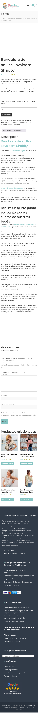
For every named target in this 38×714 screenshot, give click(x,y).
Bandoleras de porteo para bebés (15, 673)
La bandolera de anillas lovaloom (12, 188)
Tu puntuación (6, 372)
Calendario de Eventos (12, 641)
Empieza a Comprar (11, 579)
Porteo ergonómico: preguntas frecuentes (19, 576)
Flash (15, 707)
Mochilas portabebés (11, 670)
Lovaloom (16, 125)
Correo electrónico (8, 404)
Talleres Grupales (10, 635)
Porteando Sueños (10, 676)
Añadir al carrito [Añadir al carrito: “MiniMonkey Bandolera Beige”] (7, 464)
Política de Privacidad (11, 585)
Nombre (4, 395)
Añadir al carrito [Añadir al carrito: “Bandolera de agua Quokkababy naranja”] (26, 464)
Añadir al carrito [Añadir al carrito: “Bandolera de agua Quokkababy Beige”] (26, 499)
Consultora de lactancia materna (15, 638)
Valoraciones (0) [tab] (18, 130)
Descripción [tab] (7, 130)
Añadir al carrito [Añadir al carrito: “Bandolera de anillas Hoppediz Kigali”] (7, 499)
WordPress (19, 709)
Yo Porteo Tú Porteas (19, 705)
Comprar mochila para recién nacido (16, 608)
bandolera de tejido (17, 151)
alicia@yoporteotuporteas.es (15, 553)
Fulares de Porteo (10, 666)
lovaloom (4, 125)
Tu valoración (6, 374)
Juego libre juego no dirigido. (14, 621)
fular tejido (28, 122)
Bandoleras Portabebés (15, 18)
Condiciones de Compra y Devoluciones (18, 582)
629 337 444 (9, 550)
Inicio (3, 18)
